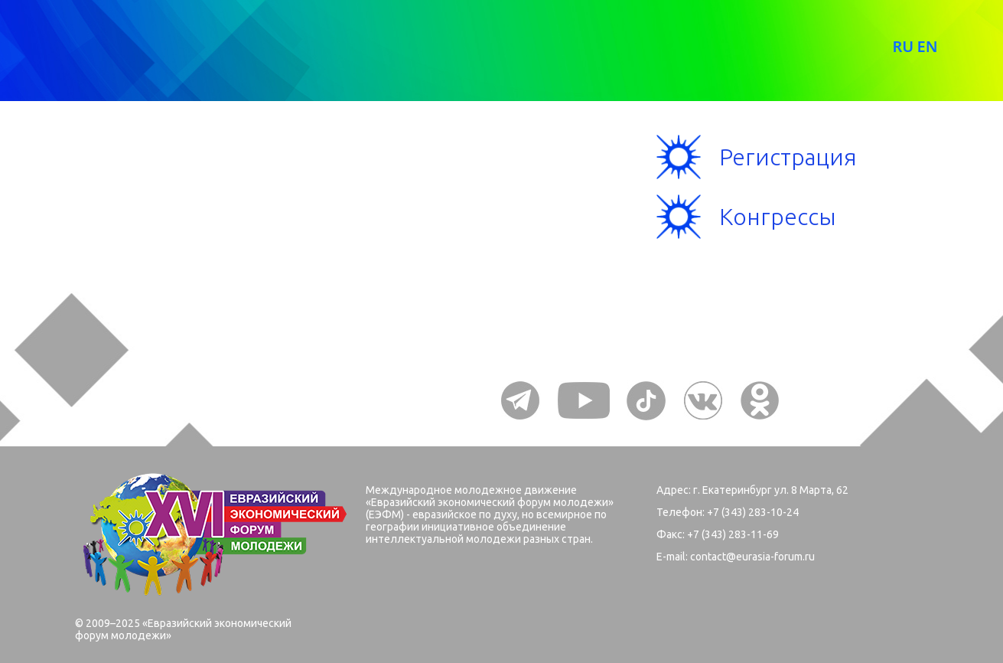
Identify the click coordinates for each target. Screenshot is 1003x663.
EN (927, 46)
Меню (129, 184)
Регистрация (788, 157)
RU (902, 46)
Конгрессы (777, 217)
